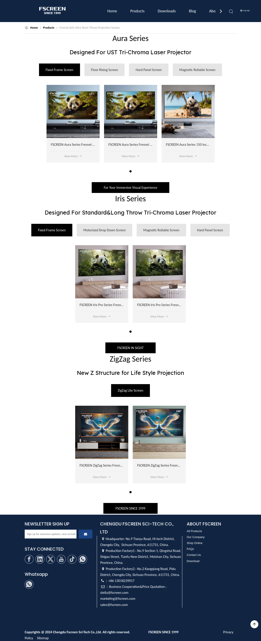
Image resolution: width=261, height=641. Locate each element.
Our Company (196, 537)
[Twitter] (50, 559)
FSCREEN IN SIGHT (130, 348)
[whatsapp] (82, 559)
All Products (194, 531)
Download (193, 561)
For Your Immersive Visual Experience (130, 187)
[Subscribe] (85, 534)
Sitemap (43, 638)
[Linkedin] (39, 559)
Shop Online (195, 543)
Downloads (167, 11)
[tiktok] (72, 559)
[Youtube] (61, 559)
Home (112, 11)
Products (137, 11)
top (254, 624)
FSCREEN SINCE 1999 (130, 508)
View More (73, 156)
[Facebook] (29, 559)
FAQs (190, 549)
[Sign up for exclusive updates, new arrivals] (50, 534)
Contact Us (194, 555)
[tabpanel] (73, 124)
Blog (192, 11)
